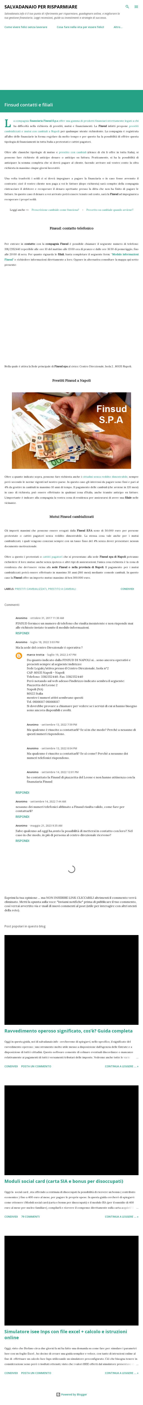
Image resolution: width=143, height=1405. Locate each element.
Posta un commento (36, 1066)
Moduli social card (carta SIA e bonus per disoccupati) (63, 1181)
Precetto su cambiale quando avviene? (109, 210)
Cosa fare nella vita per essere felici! (80, 27)
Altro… (118, 27)
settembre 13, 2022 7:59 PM (59, 724)
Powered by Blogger (71, 1394)
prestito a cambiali (62, 589)
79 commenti (30, 1216)
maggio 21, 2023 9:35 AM (46, 825)
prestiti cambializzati (31, 589)
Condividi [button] (127, 589)
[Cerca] (127, 6)
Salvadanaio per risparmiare (40, 7)
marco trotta (35, 654)
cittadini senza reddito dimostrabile (105, 476)
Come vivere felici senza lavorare (25, 27)
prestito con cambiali (72, 152)
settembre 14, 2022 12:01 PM (60, 772)
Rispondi (22, 633)
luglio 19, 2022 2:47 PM (61, 654)
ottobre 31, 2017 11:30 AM (47, 618)
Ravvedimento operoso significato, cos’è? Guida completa (68, 1031)
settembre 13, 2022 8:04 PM (59, 748)
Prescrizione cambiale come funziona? (55, 210)
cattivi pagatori (52, 556)
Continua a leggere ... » (122, 1066)
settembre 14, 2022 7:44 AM (48, 801)
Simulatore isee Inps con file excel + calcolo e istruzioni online (65, 1334)
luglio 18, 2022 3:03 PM (44, 642)
